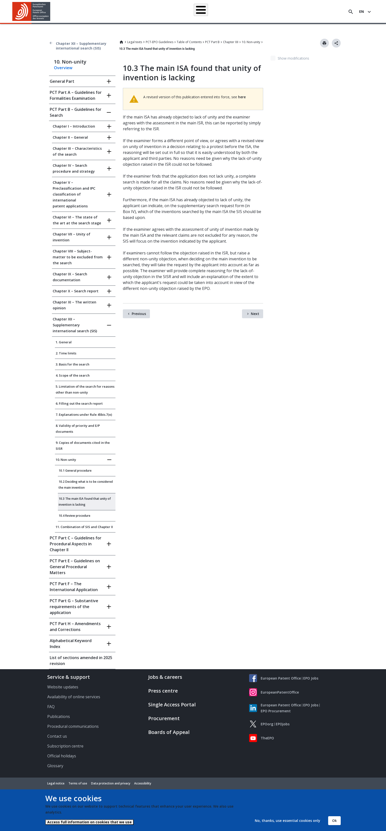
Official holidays (61, 756)
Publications (58, 716)
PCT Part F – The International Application (74, 586)
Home (121, 42)
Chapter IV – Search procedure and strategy (74, 168)
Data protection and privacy (110, 783)
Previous (139, 313)
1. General (64, 342)
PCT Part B (212, 42)
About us (296, 11)
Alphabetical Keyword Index (71, 643)
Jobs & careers (165, 677)
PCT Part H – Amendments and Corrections (75, 626)
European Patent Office (281, 678)
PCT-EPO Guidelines (159, 42)
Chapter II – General (70, 137)
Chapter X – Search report (75, 291)
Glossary (55, 765)
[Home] (31, 11)
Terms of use (77, 783)
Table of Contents (189, 42)
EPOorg (267, 724)
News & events (247, 11)
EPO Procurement (276, 711)
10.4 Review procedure (74, 516)
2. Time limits (66, 353)
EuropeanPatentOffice (280, 692)
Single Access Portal (172, 704)
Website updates (62, 687)
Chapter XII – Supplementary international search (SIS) (81, 45)
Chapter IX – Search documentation (70, 277)
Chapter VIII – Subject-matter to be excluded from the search (78, 257)
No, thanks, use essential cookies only (287, 820)
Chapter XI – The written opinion (74, 305)
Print (324, 43)
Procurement (164, 718)
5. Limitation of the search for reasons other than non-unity (85, 389)
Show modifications (293, 58)
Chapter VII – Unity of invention (71, 237)
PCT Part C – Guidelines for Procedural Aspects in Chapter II (75, 543)
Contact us (57, 736)
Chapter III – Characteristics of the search (77, 151)
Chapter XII (230, 42)
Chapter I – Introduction (74, 126)
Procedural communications (73, 726)
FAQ (51, 706)
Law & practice (216, 11)
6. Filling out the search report (79, 403)
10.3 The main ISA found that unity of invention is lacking (85, 502)
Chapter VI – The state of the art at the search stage (77, 220)
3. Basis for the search (72, 364)
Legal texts (134, 42)
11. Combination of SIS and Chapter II (84, 527)
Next (255, 313)
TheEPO (267, 738)
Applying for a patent (181, 11)
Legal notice (55, 783)
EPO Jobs (310, 678)
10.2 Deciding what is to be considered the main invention (86, 485)
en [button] (361, 11)
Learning (273, 11)
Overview (63, 67)
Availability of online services (73, 696)
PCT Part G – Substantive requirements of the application (74, 606)
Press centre (163, 690)
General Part (62, 81)
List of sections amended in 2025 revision (81, 660)
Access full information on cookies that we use (89, 822)
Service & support (68, 677)
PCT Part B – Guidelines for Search (75, 112)
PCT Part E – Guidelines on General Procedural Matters (75, 566)
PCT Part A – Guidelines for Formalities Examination (76, 95)
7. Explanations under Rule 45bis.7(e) (84, 414)
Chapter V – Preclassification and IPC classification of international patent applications (74, 194)
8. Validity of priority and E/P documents (78, 428)
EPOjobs (283, 724)
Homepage (107, 11)
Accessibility (142, 783)
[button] (51, 12)
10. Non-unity (251, 42)
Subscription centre (65, 746)
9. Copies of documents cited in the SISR (83, 445)
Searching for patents (141, 11)
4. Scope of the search (73, 375)
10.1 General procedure (75, 470)
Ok (334, 820)
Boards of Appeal (169, 732)
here (242, 97)
